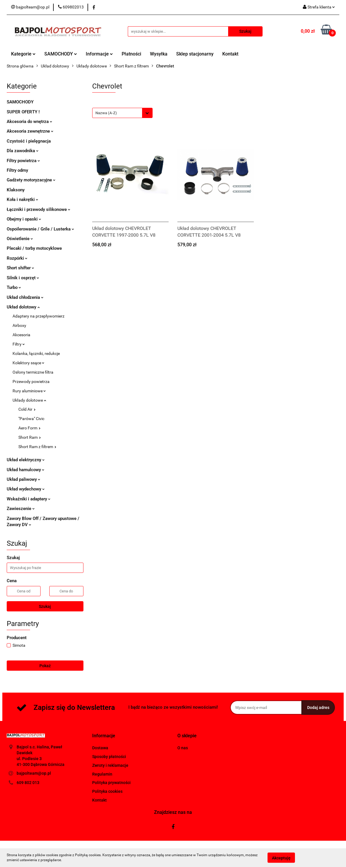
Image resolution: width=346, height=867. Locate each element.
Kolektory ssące (28, 362)
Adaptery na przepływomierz (38, 316)
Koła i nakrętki (22, 199)
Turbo (14, 287)
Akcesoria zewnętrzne (30, 131)
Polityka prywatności (111, 782)
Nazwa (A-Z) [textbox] (106, 113)
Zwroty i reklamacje (110, 765)
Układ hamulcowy (25, 469)
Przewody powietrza (31, 381)
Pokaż (45, 665)
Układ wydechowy (26, 489)
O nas (182, 747)
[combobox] (122, 113)
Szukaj (45, 606)
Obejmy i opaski (24, 219)
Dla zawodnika (23, 150)
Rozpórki (17, 258)
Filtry (19, 344)
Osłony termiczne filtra (33, 372)
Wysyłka (158, 54)
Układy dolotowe (29, 400)
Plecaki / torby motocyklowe (34, 248)
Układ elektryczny (26, 459)
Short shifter (20, 267)
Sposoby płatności (109, 756)
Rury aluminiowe (29, 391)
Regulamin (102, 774)
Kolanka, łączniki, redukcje (36, 353)
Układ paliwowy (23, 479)
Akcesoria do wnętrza (29, 121)
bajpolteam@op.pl (34, 773)
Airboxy (19, 325)
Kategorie (23, 54)
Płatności (131, 54)
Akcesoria (21, 334)
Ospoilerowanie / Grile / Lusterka (40, 229)
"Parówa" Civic (31, 418)
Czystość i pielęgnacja (29, 141)
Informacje (99, 54)
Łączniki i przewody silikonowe (38, 209)
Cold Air (27, 409)
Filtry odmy (17, 170)
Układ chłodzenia (25, 297)
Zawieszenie (21, 508)
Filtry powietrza (23, 160)
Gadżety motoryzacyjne (31, 180)
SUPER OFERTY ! (23, 112)
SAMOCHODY (60, 54)
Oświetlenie (20, 238)
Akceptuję (281, 857)
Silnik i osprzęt (23, 277)
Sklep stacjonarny (195, 54)
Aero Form (29, 428)
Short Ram (29, 437)
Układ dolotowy (23, 307)
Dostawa (100, 747)
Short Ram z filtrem (37, 446)
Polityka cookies (107, 791)
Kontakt (230, 54)
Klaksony (16, 190)
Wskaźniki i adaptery (28, 499)
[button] (103, 736)
